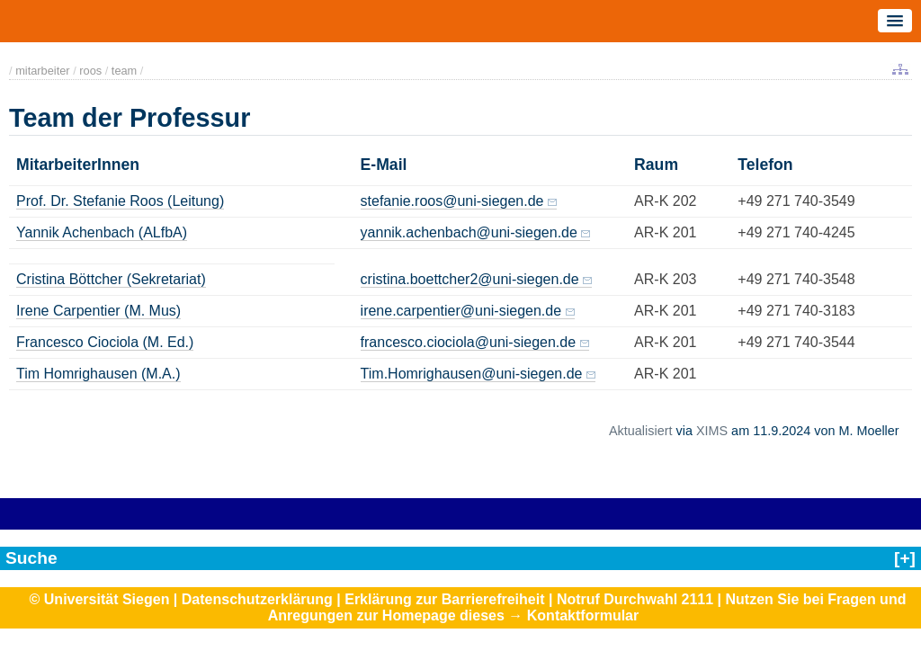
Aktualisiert (640, 431)
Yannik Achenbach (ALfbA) (101, 232)
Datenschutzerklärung (257, 599)
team (124, 70)
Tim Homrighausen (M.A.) (98, 373)
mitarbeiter (42, 70)
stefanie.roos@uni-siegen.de (452, 201)
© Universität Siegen (100, 599)
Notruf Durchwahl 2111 (635, 599)
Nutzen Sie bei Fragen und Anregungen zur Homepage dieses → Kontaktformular (587, 607)
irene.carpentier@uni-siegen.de (461, 310)
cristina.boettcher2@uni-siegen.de (470, 279)
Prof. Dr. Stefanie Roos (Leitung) (120, 201)
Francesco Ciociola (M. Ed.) (104, 342)
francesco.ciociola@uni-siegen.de (468, 342)
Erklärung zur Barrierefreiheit (444, 599)
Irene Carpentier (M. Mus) (98, 310)
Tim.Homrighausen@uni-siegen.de (472, 373)
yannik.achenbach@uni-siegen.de (469, 232)
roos (90, 70)
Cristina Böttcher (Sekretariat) (111, 279)
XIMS (712, 431)
